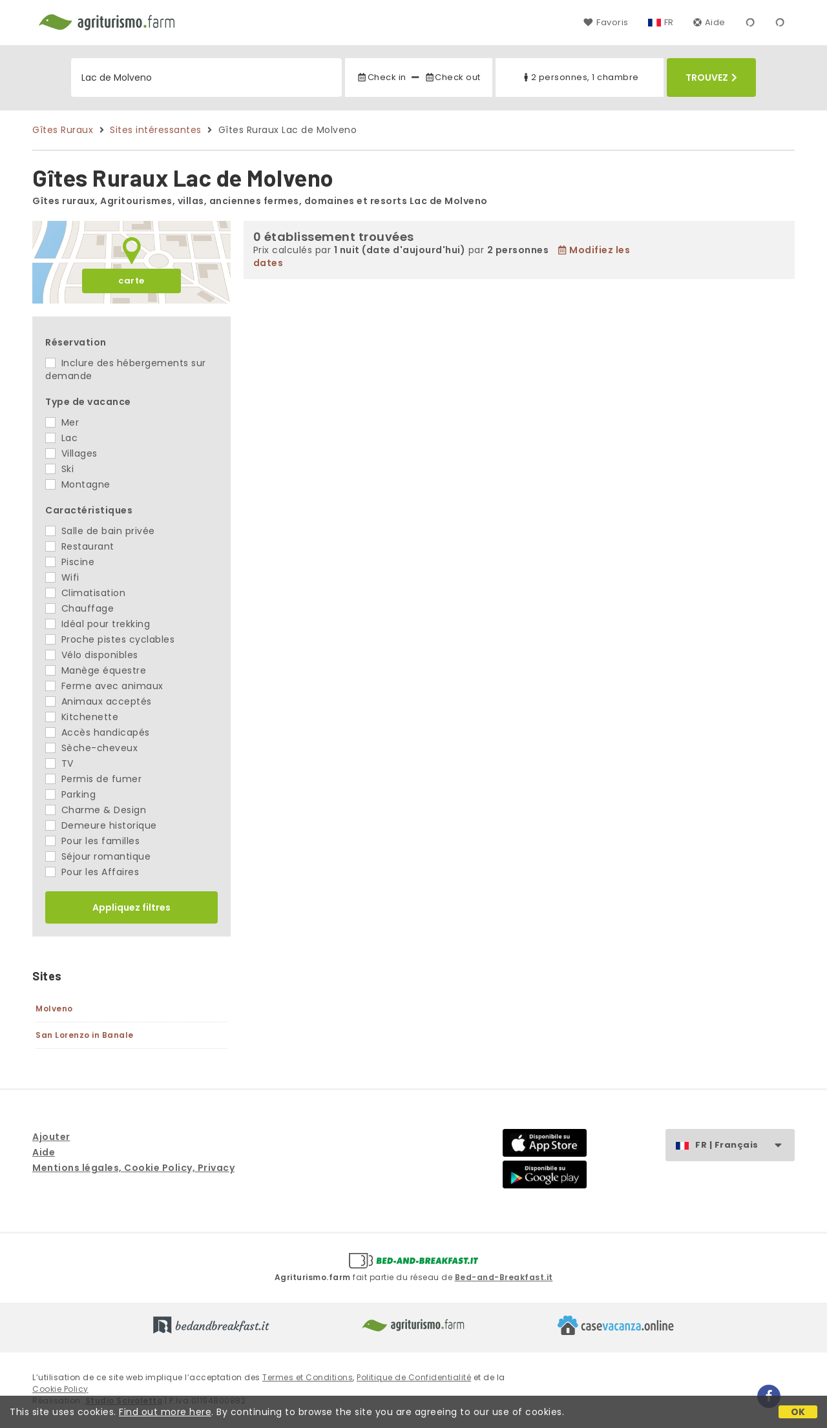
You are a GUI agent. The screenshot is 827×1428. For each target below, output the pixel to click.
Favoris (605, 22)
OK (798, 1411)
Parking (70, 794)
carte (131, 280)
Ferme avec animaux (104, 685)
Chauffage (79, 608)
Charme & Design (95, 809)
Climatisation (85, 592)
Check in (381, 77)
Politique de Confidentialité (414, 1377)
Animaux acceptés (98, 701)
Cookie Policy (60, 1388)
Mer (62, 422)
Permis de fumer (93, 778)
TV (59, 763)
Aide (709, 22)
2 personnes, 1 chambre (580, 77)
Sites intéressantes (156, 129)
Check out (452, 77)
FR (669, 22)
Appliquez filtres (131, 907)
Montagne (77, 484)
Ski (59, 468)
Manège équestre (95, 670)
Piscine (69, 561)
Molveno (54, 1008)
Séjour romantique (98, 856)
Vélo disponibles (91, 654)
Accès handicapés (97, 732)
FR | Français (744, 1145)
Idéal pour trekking (97, 623)
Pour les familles (92, 840)
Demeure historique (101, 825)
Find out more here (165, 1411)
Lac (61, 437)
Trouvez (711, 77)
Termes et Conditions (307, 1377)
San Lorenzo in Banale (85, 1035)
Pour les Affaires (92, 871)
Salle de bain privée (100, 530)
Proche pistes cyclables (109, 639)
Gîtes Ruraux (62, 129)
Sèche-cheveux (91, 747)
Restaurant (79, 546)
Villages (71, 453)
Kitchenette (81, 716)
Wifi (62, 577)
